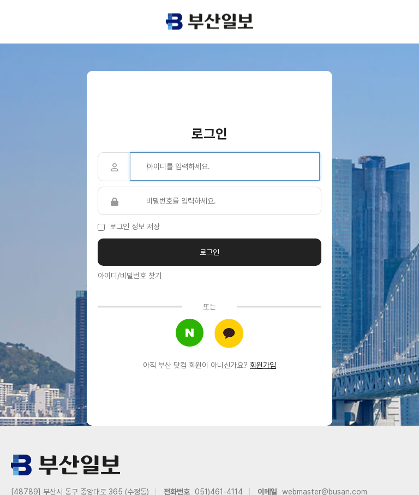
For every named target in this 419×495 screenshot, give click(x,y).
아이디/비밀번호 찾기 (129, 275)
